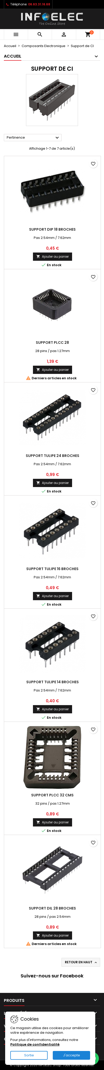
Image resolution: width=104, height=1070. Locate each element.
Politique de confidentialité (34, 1044)
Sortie (29, 1055)
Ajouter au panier (52, 256)
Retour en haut (81, 962)
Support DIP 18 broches (52, 229)
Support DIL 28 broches (52, 908)
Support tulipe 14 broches (52, 682)
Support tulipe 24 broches (52, 455)
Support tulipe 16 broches (52, 568)
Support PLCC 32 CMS (52, 795)
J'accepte (71, 1055)
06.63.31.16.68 (39, 4)
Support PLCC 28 (52, 342)
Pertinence (33, 138)
